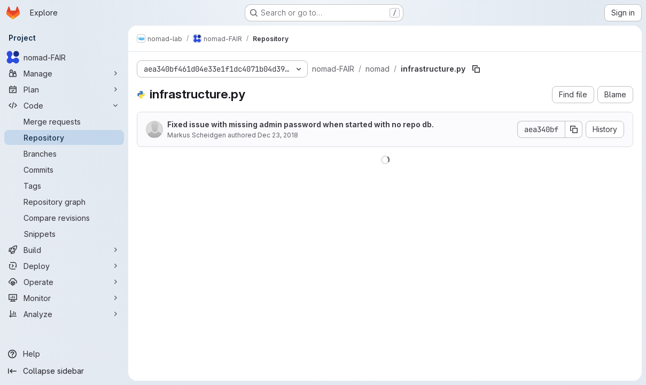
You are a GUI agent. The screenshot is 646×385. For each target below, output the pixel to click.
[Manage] (64, 73)
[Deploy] (64, 265)
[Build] (64, 249)
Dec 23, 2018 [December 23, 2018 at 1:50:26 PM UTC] (278, 135)
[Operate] (64, 281)
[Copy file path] (476, 69)
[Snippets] (64, 233)
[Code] (64, 105)
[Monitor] (64, 297)
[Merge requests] (64, 121)
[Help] (64, 353)
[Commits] (64, 169)
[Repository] (64, 137)
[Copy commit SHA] (573, 129)
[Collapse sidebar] (64, 371)
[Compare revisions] (64, 217)
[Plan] (64, 89)
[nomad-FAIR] (64, 57)
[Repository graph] (64, 201)
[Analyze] (64, 313)
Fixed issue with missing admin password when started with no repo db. (300, 124)
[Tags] (64, 185)
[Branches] (64, 153)
